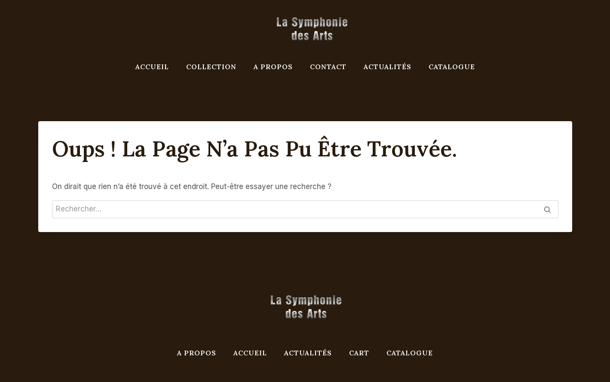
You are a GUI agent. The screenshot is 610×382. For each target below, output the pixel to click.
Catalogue (452, 66)
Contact (328, 66)
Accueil (152, 66)
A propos (273, 66)
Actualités (387, 66)
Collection (211, 66)
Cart (359, 352)
